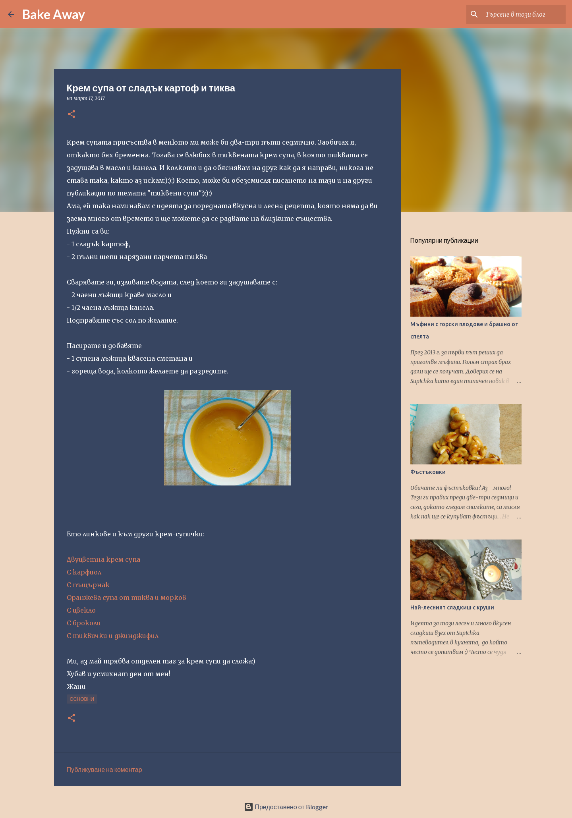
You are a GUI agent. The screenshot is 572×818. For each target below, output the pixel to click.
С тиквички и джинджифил (112, 636)
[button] (71, 114)
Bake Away (53, 14)
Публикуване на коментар (104, 769)
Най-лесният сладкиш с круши (452, 607)
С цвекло (81, 610)
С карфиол (84, 572)
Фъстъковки (428, 472)
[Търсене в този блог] (524, 14)
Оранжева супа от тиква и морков (126, 597)
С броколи (84, 623)
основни (82, 699)
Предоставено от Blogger (286, 806)
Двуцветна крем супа (103, 559)
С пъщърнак (88, 585)
